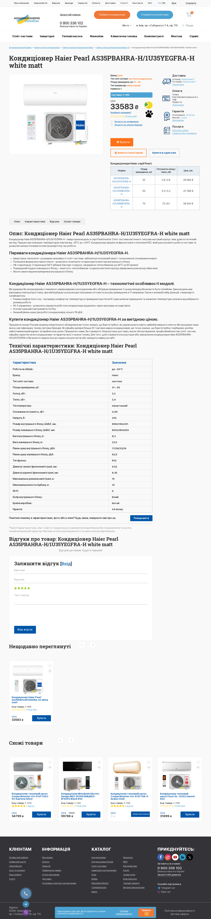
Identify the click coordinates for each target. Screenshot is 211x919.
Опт (150, 3)
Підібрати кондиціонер (112, 14)
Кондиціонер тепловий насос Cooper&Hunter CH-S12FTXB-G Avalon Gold (129, 796)
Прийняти (146, 912)
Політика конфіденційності (180, 910)
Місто (127, 25)
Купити (122, 142)
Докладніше (178, 84)
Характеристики (35, 221)
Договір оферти (180, 914)
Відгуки (56, 3)
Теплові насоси (72, 36)
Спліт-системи (22, 36)
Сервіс (194, 36)
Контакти (138, 3)
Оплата (96, 3)
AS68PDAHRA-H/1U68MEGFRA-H (122, 203)
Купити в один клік (164, 152)
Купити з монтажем (128, 153)
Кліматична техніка (124, 36)
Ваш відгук (25, 629)
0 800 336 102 (71, 23)
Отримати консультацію (155, 14)
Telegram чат (166, 888)
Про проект (47, 857)
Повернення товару (51, 870)
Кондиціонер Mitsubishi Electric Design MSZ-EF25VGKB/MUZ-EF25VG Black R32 (80, 796)
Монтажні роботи (180, 130)
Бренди (69, 3)
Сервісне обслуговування (184, 133)
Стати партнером (50, 874)
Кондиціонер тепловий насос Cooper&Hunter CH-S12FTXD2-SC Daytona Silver (30, 796)
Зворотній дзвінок (70, 14)
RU (164, 3)
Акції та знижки (17, 870)
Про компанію (21, 3)
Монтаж (176, 36)
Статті (124, 3)
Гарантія (82, 3)
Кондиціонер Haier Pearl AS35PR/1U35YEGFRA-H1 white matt (30, 700)
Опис (17, 221)
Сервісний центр (17, 862)
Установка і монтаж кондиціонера (59, 883)
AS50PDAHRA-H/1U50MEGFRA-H (122, 191)
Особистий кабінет (18, 857)
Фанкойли (96, 36)
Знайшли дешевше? (120, 112)
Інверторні (47, 36)
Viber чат (164, 892)
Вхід (174, 3)
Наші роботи (40, 3)
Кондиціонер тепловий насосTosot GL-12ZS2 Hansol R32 (177, 796)
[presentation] (39, 617)
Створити (191, 3)
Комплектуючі (154, 36)
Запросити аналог (141, 814)
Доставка (110, 3)
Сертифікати (15, 866)
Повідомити (141, 518)
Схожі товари (72, 221)
